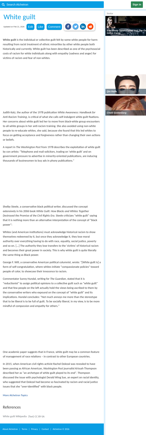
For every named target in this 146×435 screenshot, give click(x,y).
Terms (24, 429)
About (10, 429)
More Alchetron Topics (15, 395)
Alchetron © (61, 429)
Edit (30, 26)
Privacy (34, 429)
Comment (54, 26)
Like (40, 26)
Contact (45, 429)
